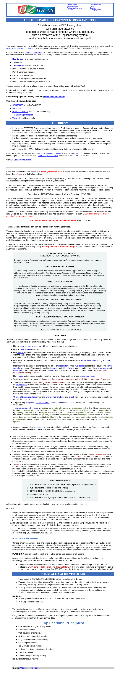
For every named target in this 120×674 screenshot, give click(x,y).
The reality (17, 118)
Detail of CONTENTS (21, 108)
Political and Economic (74, 8)
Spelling (93, 8)
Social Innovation (72, 6)
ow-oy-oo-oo (19, 370)
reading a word (87, 376)
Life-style (70, 10)
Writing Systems (95, 10)
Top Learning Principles (22, 115)
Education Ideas (95, 5)
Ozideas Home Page (29, 668)
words (20, 376)
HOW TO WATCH (20, 111)
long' (70, 368)
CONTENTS (17, 105)
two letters (79, 366)
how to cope (21, 385)
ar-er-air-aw (103, 368)
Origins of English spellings (25, 397)
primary (55, 368)
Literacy (92, 6)
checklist (78, 153)
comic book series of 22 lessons (49, 153)
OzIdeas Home (72, 5)
